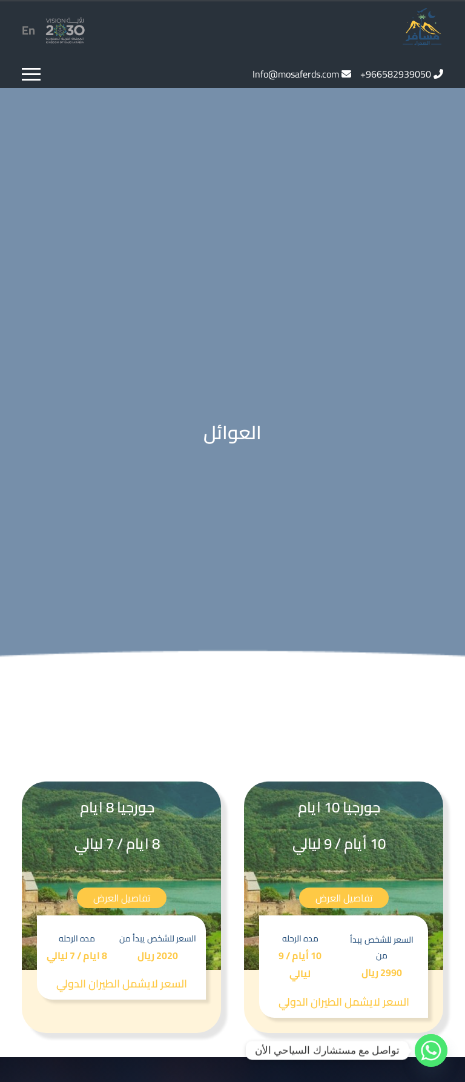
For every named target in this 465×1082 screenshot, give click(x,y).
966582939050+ (395, 74)
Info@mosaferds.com (295, 74)
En (28, 30)
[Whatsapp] (431, 1050)
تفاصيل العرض (343, 898)
